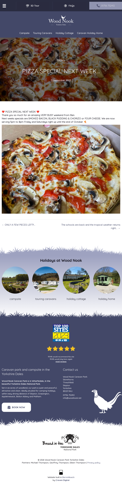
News (61, 60)
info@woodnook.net (72, 398)
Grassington (43, 393)
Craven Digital (62, 480)
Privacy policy (93, 462)
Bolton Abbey (22, 396)
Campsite (24, 33)
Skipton (33, 393)
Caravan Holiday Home (90, 33)
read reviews (61, 362)
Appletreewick (8, 396)
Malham (37, 396)
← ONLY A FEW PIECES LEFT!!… (18, 224)
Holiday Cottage (64, 33)
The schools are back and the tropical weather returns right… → (90, 226)
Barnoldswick (68, 477)
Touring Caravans (42, 33)
